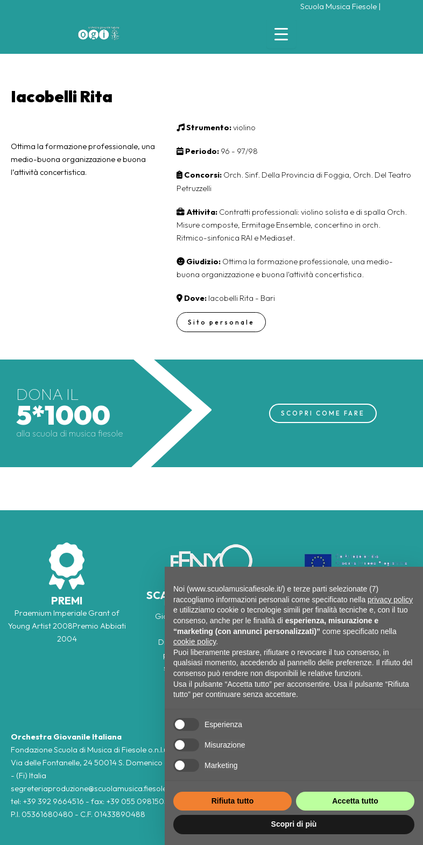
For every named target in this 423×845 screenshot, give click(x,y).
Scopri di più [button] (294, 824)
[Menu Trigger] (281, 33)
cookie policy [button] (194, 641)
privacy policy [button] (390, 599)
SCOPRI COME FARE (323, 413)
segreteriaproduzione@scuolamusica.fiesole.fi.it (94, 788)
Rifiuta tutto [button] (232, 801)
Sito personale (221, 322)
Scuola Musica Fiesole (338, 6)
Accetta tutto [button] (355, 801)
